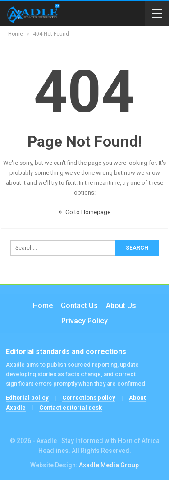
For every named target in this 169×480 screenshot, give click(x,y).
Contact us (79, 305)
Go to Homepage (84, 212)
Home (43, 305)
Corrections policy (88, 397)
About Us (121, 305)
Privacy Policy (84, 321)
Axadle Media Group (109, 465)
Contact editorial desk (70, 407)
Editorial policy (27, 397)
